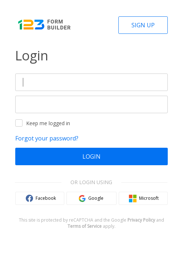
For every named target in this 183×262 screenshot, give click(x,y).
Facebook (46, 198)
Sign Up (143, 25)
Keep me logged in (42, 123)
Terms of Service (85, 226)
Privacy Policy (141, 220)
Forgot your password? (46, 138)
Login (91, 156)
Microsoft (149, 198)
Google (95, 198)
